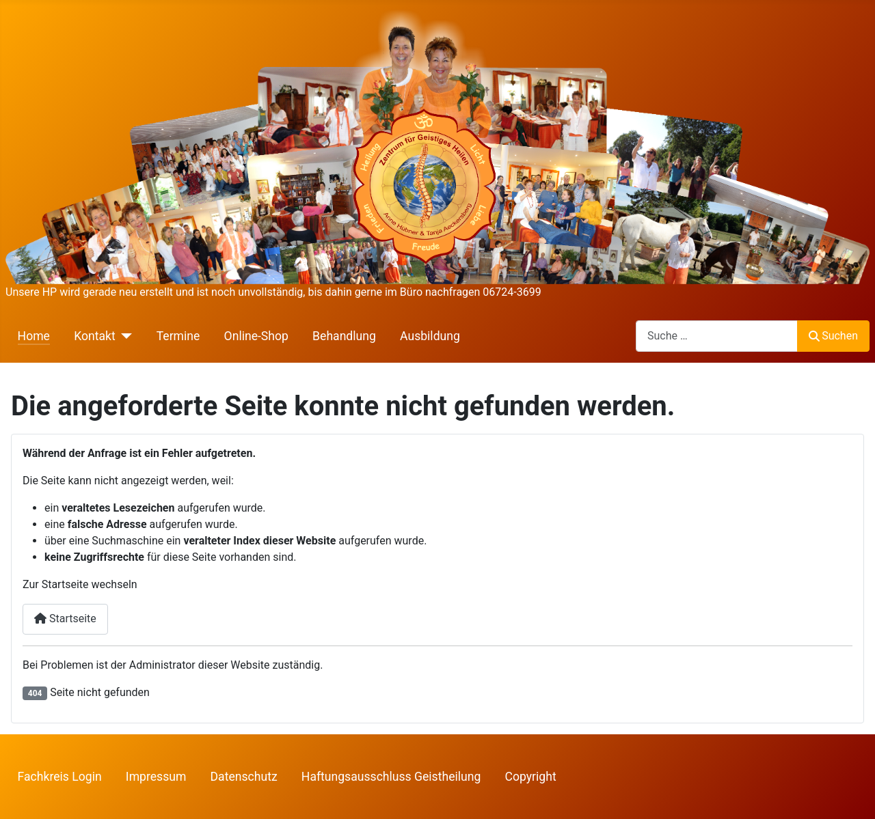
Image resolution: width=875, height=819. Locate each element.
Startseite (65, 618)
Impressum (156, 776)
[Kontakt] (124, 336)
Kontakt (95, 336)
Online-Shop (256, 336)
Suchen (833, 335)
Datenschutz (244, 776)
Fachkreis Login (60, 776)
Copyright (530, 776)
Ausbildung (430, 336)
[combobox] (717, 335)
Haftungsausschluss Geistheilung (391, 776)
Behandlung (344, 336)
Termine (178, 336)
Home (34, 336)
